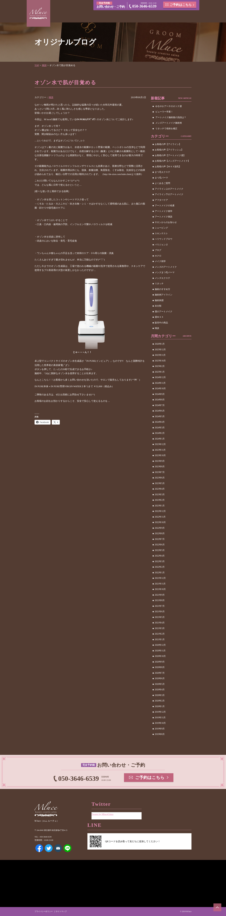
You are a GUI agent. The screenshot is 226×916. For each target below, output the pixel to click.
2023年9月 (160, 461)
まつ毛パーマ (161, 178)
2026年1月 (160, 344)
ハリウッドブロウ (163, 239)
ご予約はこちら (181, 4)
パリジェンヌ (161, 244)
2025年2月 (160, 366)
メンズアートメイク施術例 (168, 123)
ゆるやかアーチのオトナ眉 (168, 106)
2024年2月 (160, 433)
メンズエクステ (162, 278)
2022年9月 (160, 528)
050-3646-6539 (144, 6)
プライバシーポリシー (44, 911)
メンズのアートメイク (166, 267)
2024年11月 (160, 383)
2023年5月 (160, 483)
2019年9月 (160, 729)
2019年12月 (160, 712)
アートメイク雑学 (163, 211)
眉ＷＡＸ (159, 317)
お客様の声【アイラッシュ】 (169, 150)
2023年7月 (160, 472)
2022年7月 (160, 539)
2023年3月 (160, 494)
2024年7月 (160, 405)
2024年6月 (160, 411)
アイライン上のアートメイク (169, 189)
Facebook (39, 848)
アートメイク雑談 (163, 216)
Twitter (49, 848)
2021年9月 (160, 595)
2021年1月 (160, 639)
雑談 (44, 65)
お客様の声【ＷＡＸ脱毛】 (168, 166)
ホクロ (158, 256)
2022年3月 (160, 561)
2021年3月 (160, 628)
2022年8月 (160, 533)
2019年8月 (160, 734)
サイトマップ (61, 911)
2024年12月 (160, 377)
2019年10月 (160, 723)
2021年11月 (160, 584)
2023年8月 (160, 466)
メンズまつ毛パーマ (165, 272)
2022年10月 (160, 522)
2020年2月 (160, 701)
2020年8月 (160, 667)
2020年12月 (160, 645)
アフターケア (161, 200)
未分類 (158, 306)
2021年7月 (160, 606)
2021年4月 (160, 623)
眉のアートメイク (163, 311)
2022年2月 (160, 567)
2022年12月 (160, 511)
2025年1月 (160, 372)
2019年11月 (160, 717)
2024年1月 (160, 439)
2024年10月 (160, 388)
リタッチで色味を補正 (166, 128)
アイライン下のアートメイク (169, 194)
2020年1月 (160, 706)
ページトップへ (217, 907)
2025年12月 (160, 349)
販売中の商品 (161, 323)
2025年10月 (160, 361)
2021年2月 (160, 634)
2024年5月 (160, 416)
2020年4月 (160, 689)
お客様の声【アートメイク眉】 (170, 155)
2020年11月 (160, 650)
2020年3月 (160, 695)
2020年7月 (160, 673)
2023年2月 (160, 500)
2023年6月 (160, 478)
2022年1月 (160, 572)
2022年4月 (160, 556)
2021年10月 (160, 589)
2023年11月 (160, 450)
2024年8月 (160, 399)
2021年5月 (160, 617)
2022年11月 (160, 517)
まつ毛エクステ (162, 172)
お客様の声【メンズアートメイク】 (172, 161)
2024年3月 (160, 427)
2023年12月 (160, 444)
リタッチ (159, 283)
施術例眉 (159, 300)
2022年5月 (160, 550)
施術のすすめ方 (162, 289)
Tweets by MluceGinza (102, 814)
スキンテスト (161, 233)
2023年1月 (160, 505)
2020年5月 (160, 684)
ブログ (158, 250)
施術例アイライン (163, 295)
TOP (37, 65)
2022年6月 (160, 544)
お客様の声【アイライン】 (168, 144)
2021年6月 (160, 611)
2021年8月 (160, 600)
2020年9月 (160, 662)
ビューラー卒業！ (164, 112)
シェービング (161, 228)
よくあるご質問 (162, 183)
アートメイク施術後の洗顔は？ (170, 117)
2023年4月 (160, 489)
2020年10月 (160, 656)
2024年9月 (160, 394)
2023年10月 (160, 455)
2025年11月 (160, 355)
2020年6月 (160, 678)
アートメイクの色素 (165, 205)
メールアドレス (58, 848)
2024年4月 (160, 422)
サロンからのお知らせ (166, 222)
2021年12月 (160, 578)
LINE (67, 848)
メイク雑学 (160, 261)
